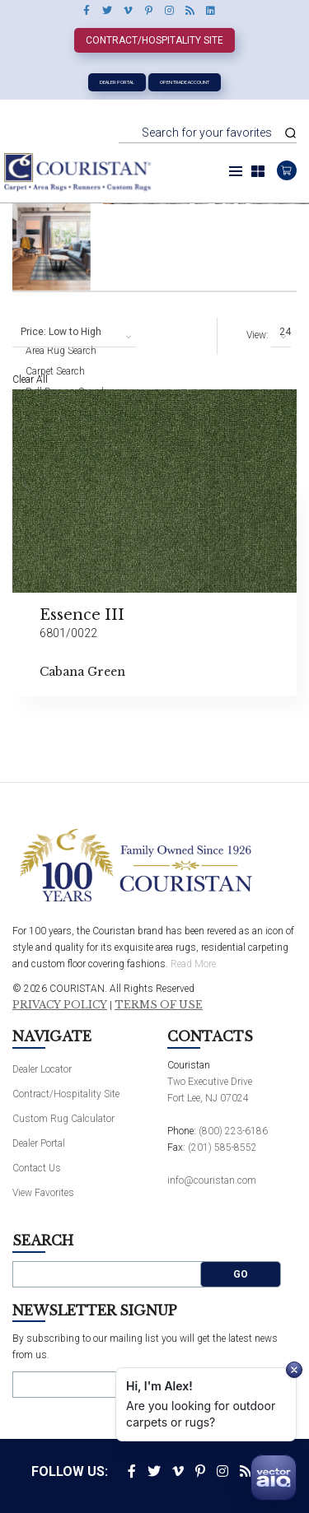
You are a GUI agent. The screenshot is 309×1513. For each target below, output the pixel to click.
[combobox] (74, 332)
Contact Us (36, 1168)
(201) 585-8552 (222, 1147)
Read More (193, 964)
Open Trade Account (184, 82)
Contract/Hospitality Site (154, 40)
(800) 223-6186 (233, 1131)
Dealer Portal (117, 82)
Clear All (30, 379)
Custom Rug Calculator (63, 1118)
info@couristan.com (211, 1180)
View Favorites (43, 1193)
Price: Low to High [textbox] (61, 332)
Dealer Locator (42, 1069)
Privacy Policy (59, 1005)
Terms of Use (159, 1005)
